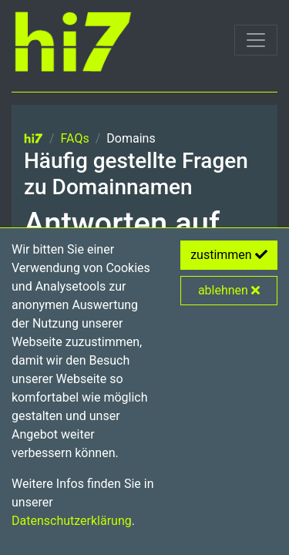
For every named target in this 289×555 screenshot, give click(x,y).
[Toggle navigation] (255, 40)
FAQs (75, 138)
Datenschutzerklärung (72, 520)
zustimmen (228, 254)
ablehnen (229, 290)
